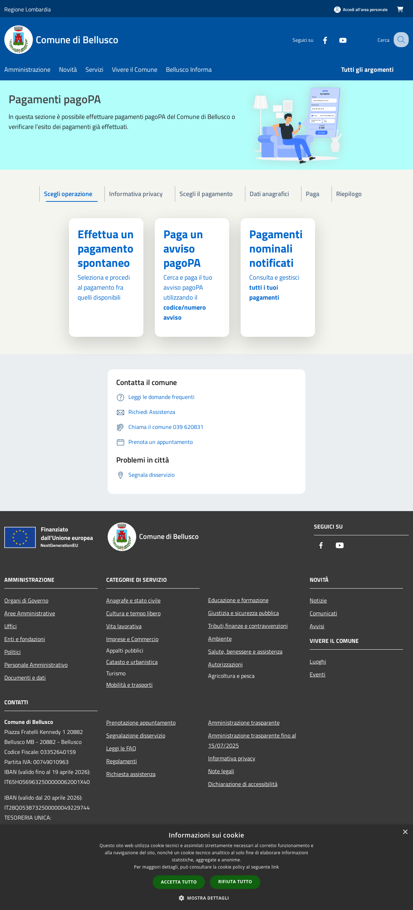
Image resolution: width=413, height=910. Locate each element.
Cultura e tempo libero (133, 613)
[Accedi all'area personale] (361, 9)
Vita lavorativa (124, 626)
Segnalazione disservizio (135, 735)
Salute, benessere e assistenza (245, 651)
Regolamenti (121, 761)
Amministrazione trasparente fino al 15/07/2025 (252, 740)
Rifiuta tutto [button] (235, 882)
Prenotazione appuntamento (141, 722)
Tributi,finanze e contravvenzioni (248, 625)
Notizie (318, 600)
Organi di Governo (26, 600)
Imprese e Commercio (132, 639)
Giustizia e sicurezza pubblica (243, 613)
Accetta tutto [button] (179, 882)
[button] (206, 897)
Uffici (10, 626)
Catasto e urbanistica (132, 662)
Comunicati (323, 613)
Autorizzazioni (225, 664)
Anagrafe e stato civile (133, 600)
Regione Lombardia (27, 9)
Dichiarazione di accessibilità (242, 784)
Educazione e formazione (238, 600)
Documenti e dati (25, 677)
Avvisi (317, 626)
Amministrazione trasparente (244, 722)
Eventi (317, 674)
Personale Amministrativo (36, 664)
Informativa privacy (231, 758)
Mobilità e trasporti (129, 684)
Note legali (221, 771)
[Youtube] (336, 39)
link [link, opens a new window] (275, 867)
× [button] (405, 832)
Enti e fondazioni (24, 639)
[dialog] (206, 867)
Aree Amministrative (29, 613)
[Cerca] (400, 39)
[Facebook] (318, 39)
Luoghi (318, 661)
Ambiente (220, 638)
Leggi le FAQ (121, 748)
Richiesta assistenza (131, 774)
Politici (12, 652)
